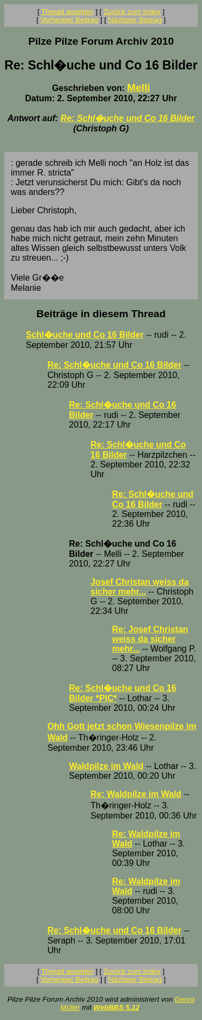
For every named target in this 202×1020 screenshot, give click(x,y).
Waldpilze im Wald (106, 766)
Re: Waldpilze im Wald (136, 794)
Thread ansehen (67, 12)
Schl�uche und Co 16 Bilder (85, 334)
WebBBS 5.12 (117, 1007)
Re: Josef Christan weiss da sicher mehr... (150, 639)
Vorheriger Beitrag (69, 20)
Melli (138, 87)
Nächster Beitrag (135, 20)
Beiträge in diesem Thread (101, 313)
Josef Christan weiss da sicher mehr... (139, 586)
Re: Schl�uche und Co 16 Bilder (127, 118)
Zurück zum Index (132, 12)
